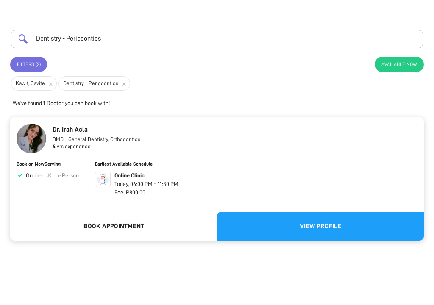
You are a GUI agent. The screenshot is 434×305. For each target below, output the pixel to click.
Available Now (399, 64)
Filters (29, 64)
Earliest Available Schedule (124, 163)
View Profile (320, 226)
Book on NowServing (39, 163)
